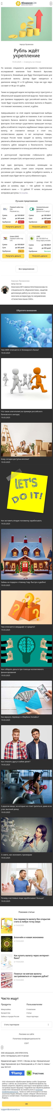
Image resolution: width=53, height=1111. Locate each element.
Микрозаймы (6, 1009)
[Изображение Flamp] (16, 1073)
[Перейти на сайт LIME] (40, 256)
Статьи (28, 1013)
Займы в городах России (10, 1017)
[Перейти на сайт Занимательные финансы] (40, 227)
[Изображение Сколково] (35, 1073)
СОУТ (26, 1043)
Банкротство (5, 1013)
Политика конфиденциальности (26, 1038)
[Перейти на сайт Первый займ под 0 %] (13, 227)
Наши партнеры (32, 1017)
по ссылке (23, 193)
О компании (31, 1009)
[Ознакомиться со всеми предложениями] (27, 269)
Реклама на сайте (26, 1034)
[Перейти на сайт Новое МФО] (13, 256)
